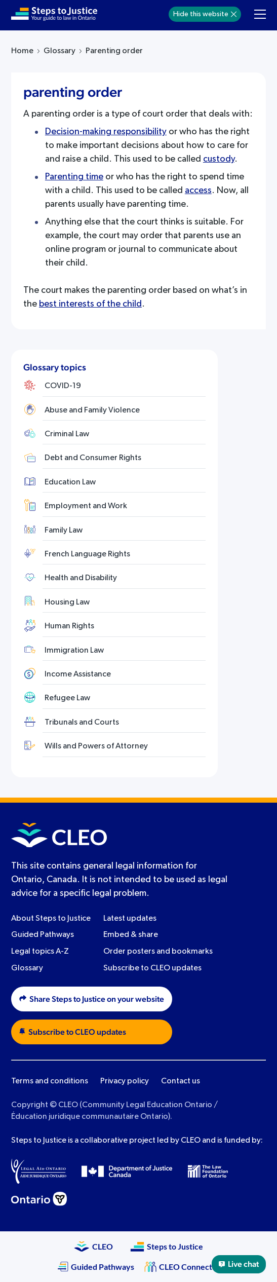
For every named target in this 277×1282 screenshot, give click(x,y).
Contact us (180, 1081)
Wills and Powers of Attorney (96, 746)
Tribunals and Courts (82, 723)
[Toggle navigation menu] (260, 14)
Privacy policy (124, 1081)
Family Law (64, 530)
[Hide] (233, 14)
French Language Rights (87, 554)
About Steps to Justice (51, 919)
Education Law (70, 482)
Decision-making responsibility (106, 131)
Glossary (59, 51)
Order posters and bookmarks (158, 952)
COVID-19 (63, 386)
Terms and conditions (49, 1081)
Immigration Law (74, 651)
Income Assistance (78, 674)
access (198, 190)
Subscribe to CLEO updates (152, 968)
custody (218, 159)
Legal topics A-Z (40, 952)
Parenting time (74, 176)
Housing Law (67, 602)
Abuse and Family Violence (92, 410)
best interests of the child (90, 304)
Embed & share (130, 935)
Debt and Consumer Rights (93, 458)
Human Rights (69, 626)
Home (22, 51)
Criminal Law (67, 434)
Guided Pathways (42, 935)
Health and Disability (81, 578)
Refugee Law (67, 698)
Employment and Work (86, 506)
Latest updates (129, 919)
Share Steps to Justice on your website (91, 999)
